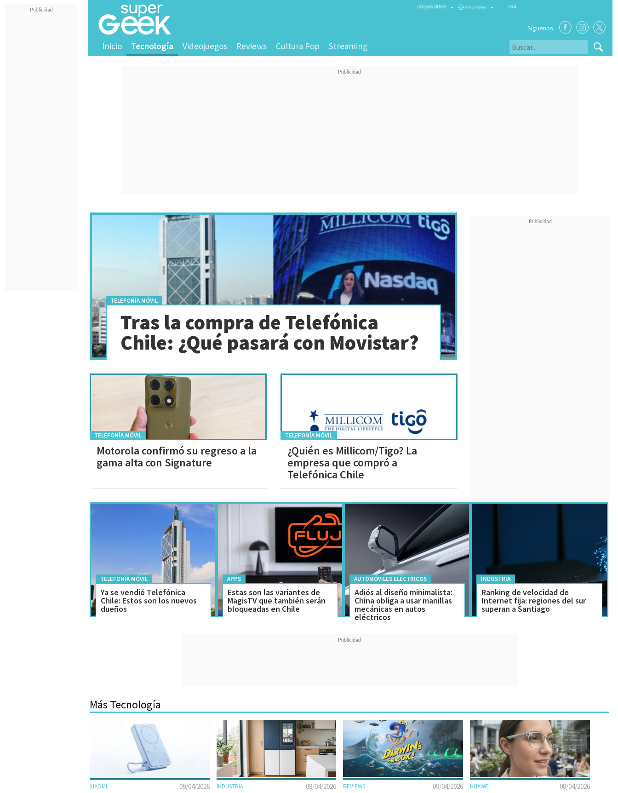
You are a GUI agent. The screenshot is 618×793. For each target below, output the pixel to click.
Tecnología (152, 46)
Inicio (112, 46)
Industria (495, 579)
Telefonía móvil (134, 301)
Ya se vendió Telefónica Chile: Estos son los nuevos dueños (149, 600)
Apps (234, 579)
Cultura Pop (298, 46)
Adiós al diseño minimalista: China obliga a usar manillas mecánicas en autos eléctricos (403, 604)
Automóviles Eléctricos (390, 579)
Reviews (251, 46)
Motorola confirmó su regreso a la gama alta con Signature (177, 456)
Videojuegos (205, 46)
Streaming (348, 46)
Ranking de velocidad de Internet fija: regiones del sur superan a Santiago (533, 600)
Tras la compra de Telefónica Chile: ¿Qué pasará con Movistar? (269, 332)
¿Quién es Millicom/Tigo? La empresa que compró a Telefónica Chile (352, 462)
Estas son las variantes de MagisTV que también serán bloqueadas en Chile (277, 600)
